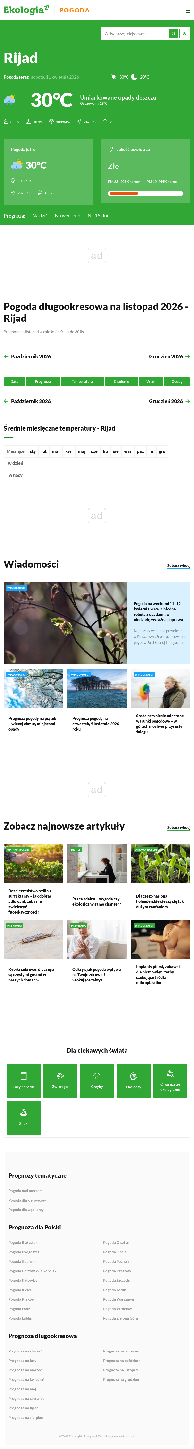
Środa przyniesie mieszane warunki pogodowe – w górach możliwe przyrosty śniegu (160, 722)
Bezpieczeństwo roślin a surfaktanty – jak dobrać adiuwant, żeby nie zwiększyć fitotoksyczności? (30, 900)
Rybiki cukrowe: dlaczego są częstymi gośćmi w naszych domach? (31, 973)
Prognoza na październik (123, 1360)
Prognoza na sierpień (25, 1416)
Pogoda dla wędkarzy (26, 1208)
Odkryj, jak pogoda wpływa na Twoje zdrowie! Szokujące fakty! (96, 973)
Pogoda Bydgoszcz (23, 1251)
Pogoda (78, 10)
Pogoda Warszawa (118, 1298)
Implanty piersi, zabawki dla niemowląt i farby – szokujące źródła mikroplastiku (158, 973)
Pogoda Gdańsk (21, 1261)
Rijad (21, 57)
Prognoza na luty (22, 1360)
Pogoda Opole (115, 1251)
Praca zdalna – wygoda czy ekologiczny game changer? (96, 900)
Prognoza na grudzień (121, 1378)
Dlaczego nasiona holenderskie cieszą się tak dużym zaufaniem (160, 900)
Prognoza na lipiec (23, 1407)
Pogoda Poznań (116, 1261)
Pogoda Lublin (20, 1317)
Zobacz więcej (178, 565)
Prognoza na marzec (25, 1369)
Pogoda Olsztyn (116, 1242)
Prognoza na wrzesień (121, 1350)
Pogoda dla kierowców (27, 1199)
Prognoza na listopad (120, 1369)
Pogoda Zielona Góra (120, 1317)
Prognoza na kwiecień (26, 1379)
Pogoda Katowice (22, 1279)
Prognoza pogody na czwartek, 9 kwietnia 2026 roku (95, 722)
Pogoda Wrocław (117, 1308)
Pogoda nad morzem (25, 1190)
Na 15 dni (98, 214)
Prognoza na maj (22, 1388)
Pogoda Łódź (19, 1308)
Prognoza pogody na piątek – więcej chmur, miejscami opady (32, 722)
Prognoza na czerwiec (26, 1398)
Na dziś (40, 214)
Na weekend (67, 214)
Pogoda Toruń (114, 1289)
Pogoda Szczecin (116, 1279)
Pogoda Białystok (23, 1242)
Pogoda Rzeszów (117, 1270)
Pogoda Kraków (21, 1298)
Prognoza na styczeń (25, 1350)
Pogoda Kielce (20, 1289)
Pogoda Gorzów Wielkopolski (32, 1270)
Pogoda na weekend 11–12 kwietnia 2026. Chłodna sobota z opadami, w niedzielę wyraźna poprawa (158, 610)
